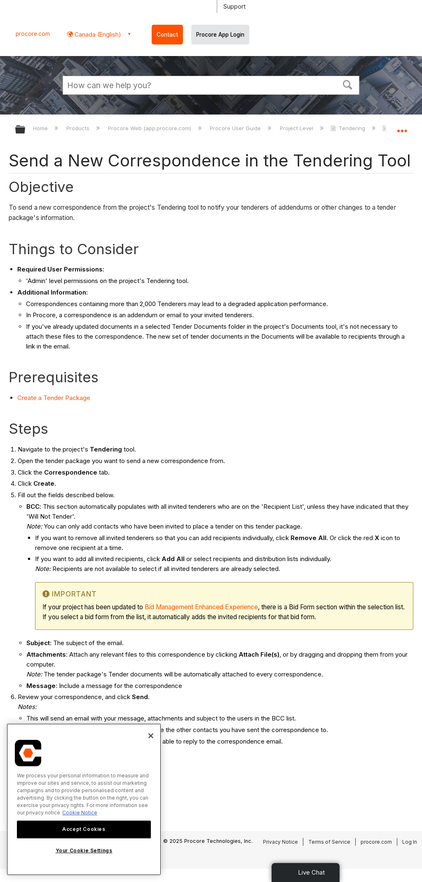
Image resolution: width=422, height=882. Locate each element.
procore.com (33, 33)
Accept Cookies (83, 829)
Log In (409, 842)
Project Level (297, 128)
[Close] (151, 736)
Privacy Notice (280, 842)
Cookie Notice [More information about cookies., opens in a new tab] (79, 812)
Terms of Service (329, 842)
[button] (347, 84)
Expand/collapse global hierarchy (25, 130)
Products (78, 128)
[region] (84, 799)
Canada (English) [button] (97, 34)
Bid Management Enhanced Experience (201, 607)
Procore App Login (220, 34)
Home (41, 128)
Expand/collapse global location (402, 127)
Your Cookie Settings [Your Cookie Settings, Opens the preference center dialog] (84, 850)
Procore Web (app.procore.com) (150, 128)
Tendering (349, 128)
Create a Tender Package (53, 398)
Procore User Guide (236, 128)
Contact (167, 34)
